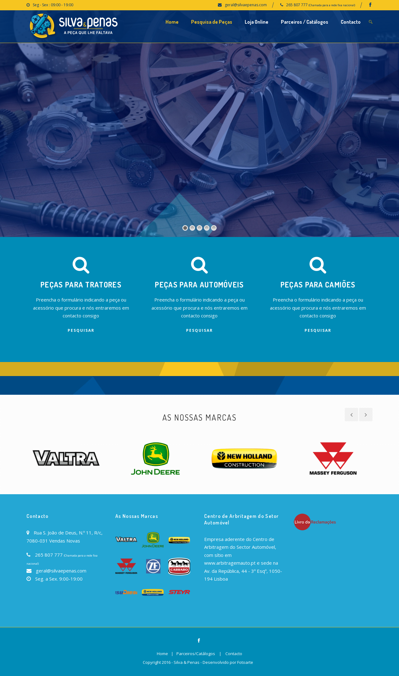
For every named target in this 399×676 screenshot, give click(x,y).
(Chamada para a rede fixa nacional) (332, 5)
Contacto (351, 22)
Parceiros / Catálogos (304, 22)
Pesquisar (81, 330)
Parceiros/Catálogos (195, 653)
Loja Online (256, 22)
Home (172, 22)
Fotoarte (245, 662)
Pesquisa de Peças (211, 22)
